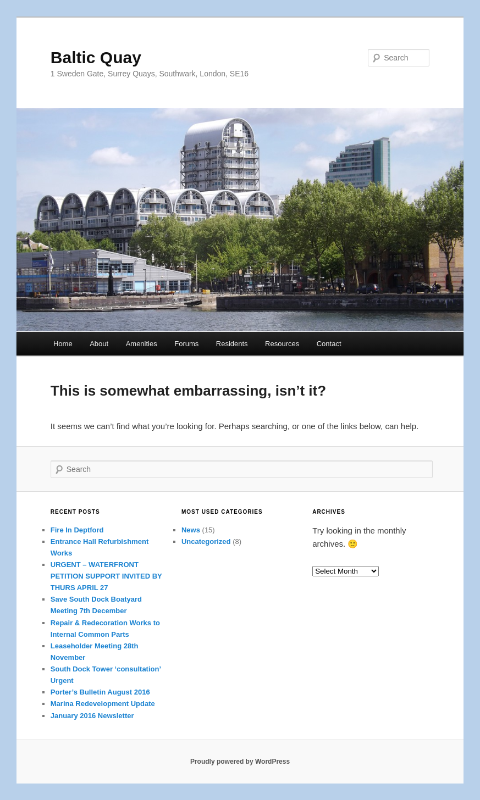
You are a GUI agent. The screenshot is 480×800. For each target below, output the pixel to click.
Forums (186, 344)
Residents (232, 344)
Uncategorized (206, 541)
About (99, 344)
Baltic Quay (96, 57)
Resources (282, 344)
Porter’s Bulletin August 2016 (100, 692)
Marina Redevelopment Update (103, 703)
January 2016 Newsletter (92, 716)
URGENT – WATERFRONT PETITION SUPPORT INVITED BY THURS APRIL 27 (106, 576)
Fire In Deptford (77, 530)
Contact (329, 344)
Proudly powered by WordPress (240, 761)
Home (63, 344)
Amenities (141, 344)
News (190, 530)
